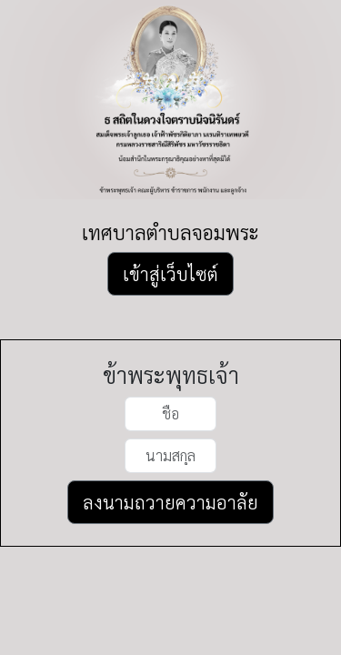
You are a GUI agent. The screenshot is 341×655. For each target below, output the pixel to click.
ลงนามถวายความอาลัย (170, 502)
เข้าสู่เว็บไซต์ (170, 274)
